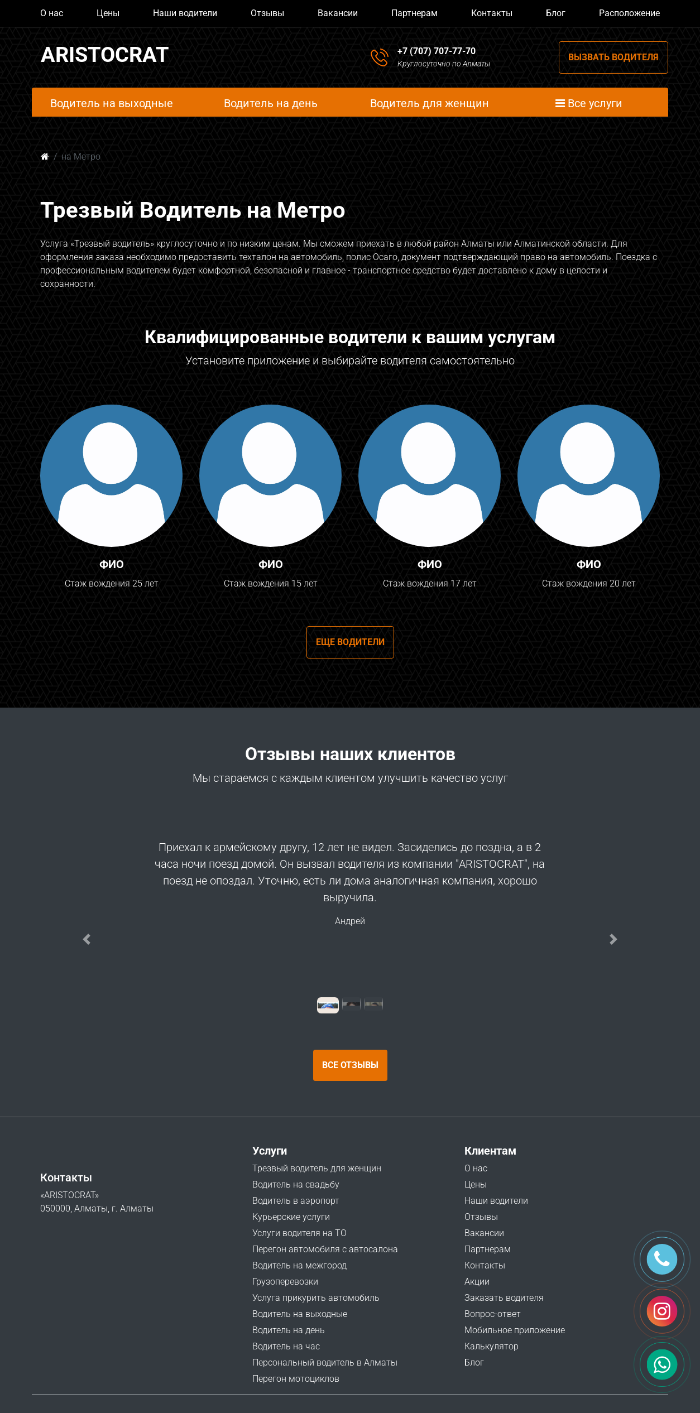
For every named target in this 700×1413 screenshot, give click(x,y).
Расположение (629, 13)
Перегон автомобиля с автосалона (325, 1249)
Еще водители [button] (350, 642)
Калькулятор (491, 1346)
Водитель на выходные (299, 1314)
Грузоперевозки (285, 1281)
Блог (555, 13)
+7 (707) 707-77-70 (436, 51)
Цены (108, 13)
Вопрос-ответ (492, 1314)
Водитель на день (288, 1330)
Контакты (491, 13)
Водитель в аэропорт (295, 1200)
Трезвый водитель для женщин (316, 1168)
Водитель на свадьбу (295, 1184)
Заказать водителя (504, 1297)
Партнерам (414, 13)
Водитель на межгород (299, 1265)
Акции (477, 1281)
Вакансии (338, 13)
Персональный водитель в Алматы (324, 1362)
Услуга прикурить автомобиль (316, 1297)
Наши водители (185, 13)
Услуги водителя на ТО (299, 1233)
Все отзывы (350, 1065)
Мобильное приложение (514, 1330)
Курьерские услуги (291, 1217)
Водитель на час (286, 1346)
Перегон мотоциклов (295, 1378)
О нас (51, 13)
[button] (86, 939)
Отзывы (267, 13)
